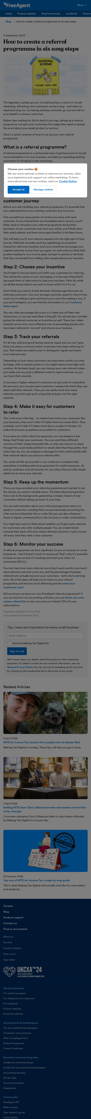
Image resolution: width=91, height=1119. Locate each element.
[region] (45, 180)
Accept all (18, 189)
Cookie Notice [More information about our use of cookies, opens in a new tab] (68, 181)
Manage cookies (43, 189)
